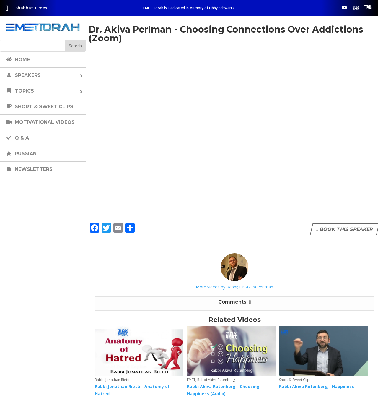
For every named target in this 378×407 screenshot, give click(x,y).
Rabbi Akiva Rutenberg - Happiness (316, 386)
